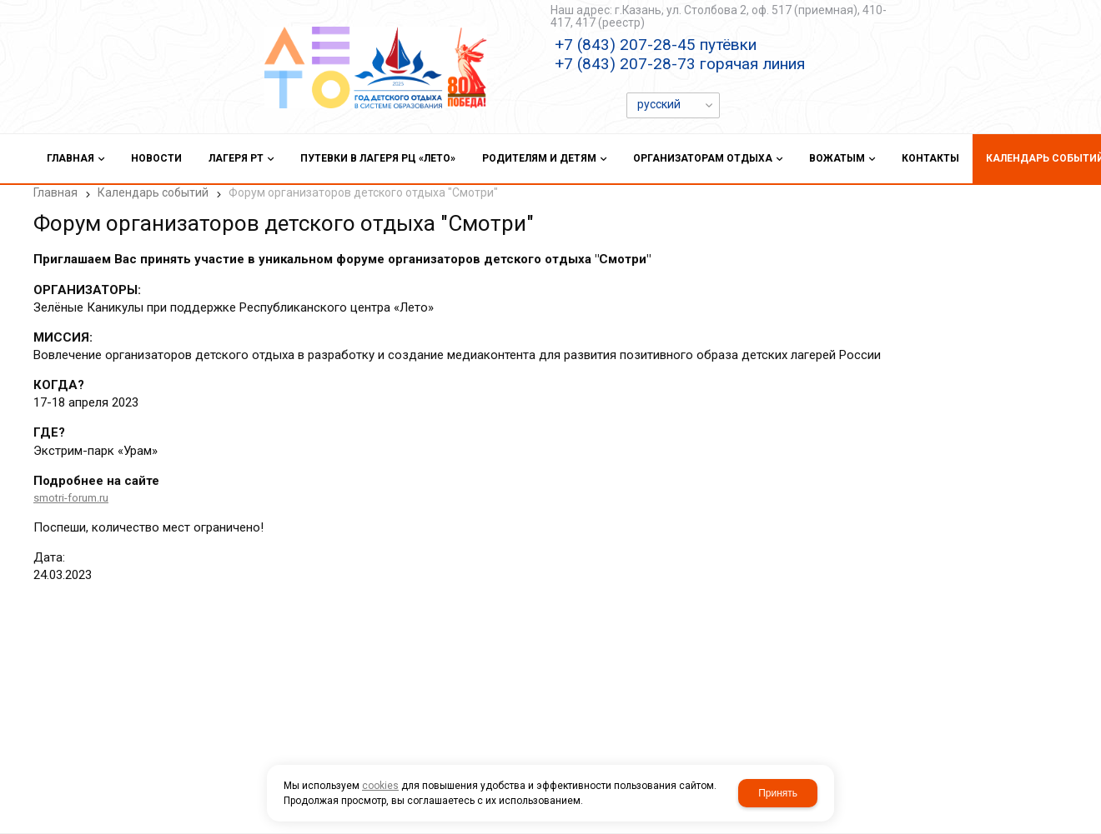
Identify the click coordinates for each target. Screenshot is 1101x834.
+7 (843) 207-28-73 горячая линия (680, 63)
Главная (55, 192)
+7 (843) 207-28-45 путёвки (656, 44)
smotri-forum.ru (70, 498)
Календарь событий (153, 192)
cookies (380, 786)
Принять (777, 793)
